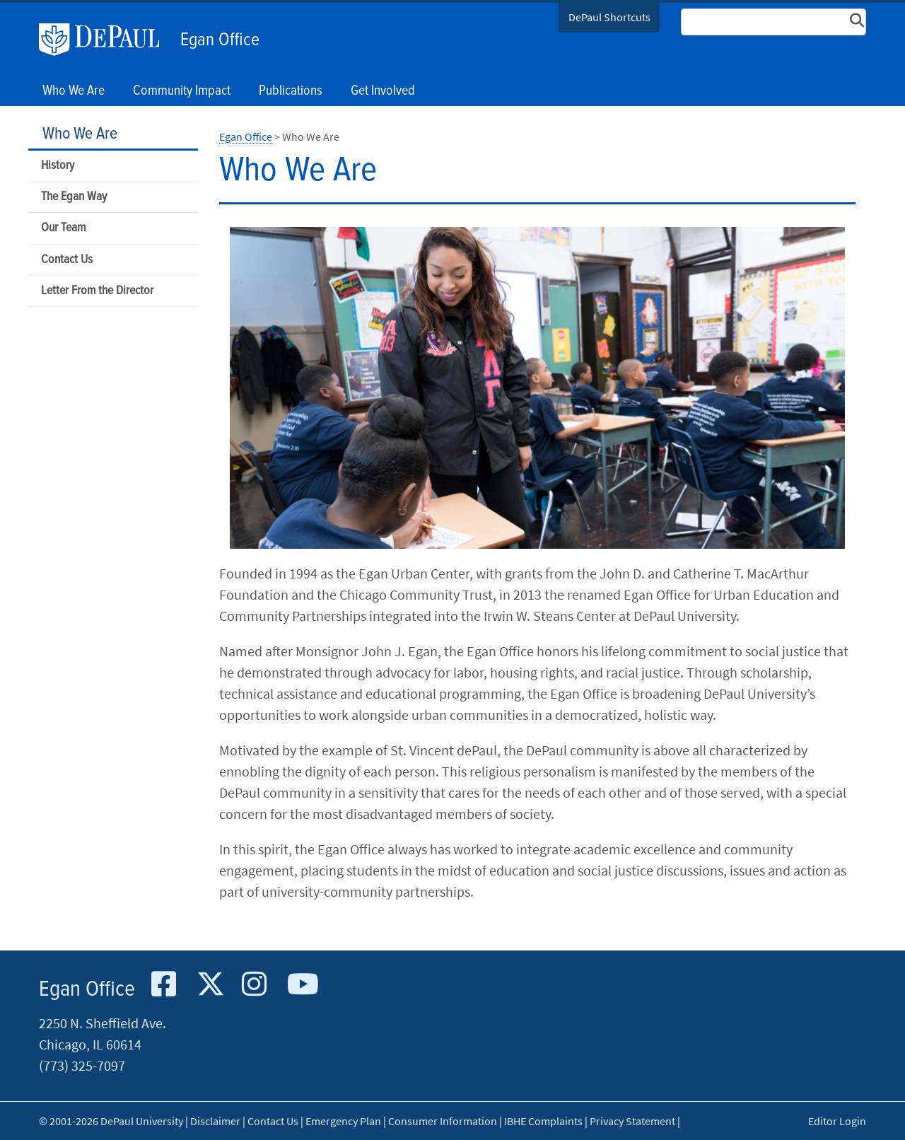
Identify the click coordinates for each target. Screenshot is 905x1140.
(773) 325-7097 (82, 1065)
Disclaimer (215, 1121)
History (57, 166)
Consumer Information (442, 1121)
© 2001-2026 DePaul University (111, 1121)
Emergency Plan (343, 1121)
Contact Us (67, 260)
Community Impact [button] (181, 91)
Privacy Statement (632, 1121)
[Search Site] (773, 21)
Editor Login (837, 1121)
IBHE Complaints (543, 1121)
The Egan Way (74, 197)
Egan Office (219, 40)
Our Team (63, 228)
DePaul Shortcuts (609, 17)
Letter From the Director (97, 291)
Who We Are (79, 134)
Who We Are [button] (73, 91)
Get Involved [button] (383, 91)
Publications (290, 91)
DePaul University (106, 39)
